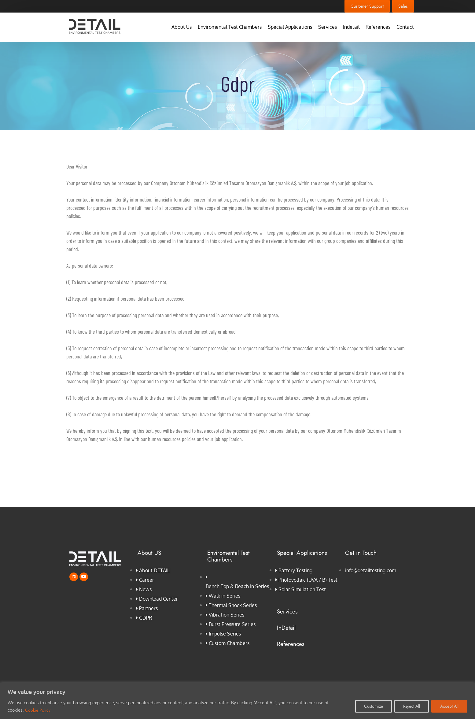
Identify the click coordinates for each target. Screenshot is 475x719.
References (378, 27)
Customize (373, 706)
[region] (237, 701)
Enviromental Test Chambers (230, 27)
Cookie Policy (37, 710)
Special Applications (290, 27)
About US (149, 553)
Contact (405, 27)
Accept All (449, 706)
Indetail (351, 27)
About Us (181, 27)
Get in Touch (361, 553)
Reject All (411, 706)
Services (327, 27)
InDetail (286, 628)
